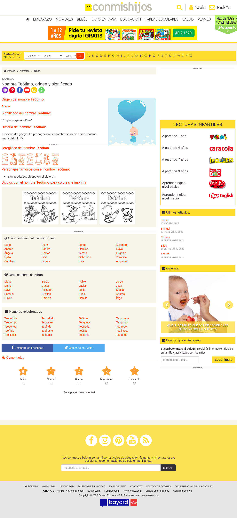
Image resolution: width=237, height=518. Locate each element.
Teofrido (9, 330)
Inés (81, 261)
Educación (130, 19)
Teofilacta (122, 330)
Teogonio (121, 322)
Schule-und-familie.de (157, 490)
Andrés (8, 248)
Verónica (121, 257)
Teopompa (122, 318)
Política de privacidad (91, 486)
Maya (119, 248)
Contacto (136, 486)
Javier (82, 285)
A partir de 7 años (175, 159)
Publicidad (67, 486)
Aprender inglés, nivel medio (174, 196)
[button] (166, 305)
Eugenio (121, 253)
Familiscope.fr (112, 490)
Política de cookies (158, 486)
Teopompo (10, 322)
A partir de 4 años (175, 148)
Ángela (8, 253)
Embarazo (42, 19)
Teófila (83, 330)
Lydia (7, 257)
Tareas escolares (161, 19)
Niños (37, 71)
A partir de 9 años (175, 171)
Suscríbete (223, 359)
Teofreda (84, 326)
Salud (188, 19)
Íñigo (119, 298)
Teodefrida (10, 318)
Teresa (83, 253)
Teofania (47, 334)
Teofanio (84, 334)
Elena (45, 244)
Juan (119, 285)
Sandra (46, 248)
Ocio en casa (103, 19)
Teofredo (121, 326)
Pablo (82, 281)
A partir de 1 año (174, 136)
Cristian (46, 293)
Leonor (46, 261)
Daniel (8, 285)
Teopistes (47, 322)
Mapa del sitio (117, 486)
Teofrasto (47, 330)
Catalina (9, 261)
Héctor (46, 253)
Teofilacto (10, 334)
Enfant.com (94, 490)
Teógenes (10, 326)
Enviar (168, 467)
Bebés (82, 19)
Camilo (83, 298)
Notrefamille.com (75, 490)
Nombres (64, 19)
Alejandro (122, 244)
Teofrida (46, 326)
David (8, 289)
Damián (83, 248)
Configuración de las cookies (194, 486)
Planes (204, 19)
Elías (82, 293)
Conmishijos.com (182, 490)
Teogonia (84, 322)
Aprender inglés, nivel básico (174, 185)
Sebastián (85, 257)
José (82, 289)
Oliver (8, 298)
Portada (9, 71)
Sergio (45, 281)
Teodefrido (48, 318)
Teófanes (121, 334)
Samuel (9, 293)
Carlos (45, 285)
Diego (8, 244)
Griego (6, 106)
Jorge (82, 244)
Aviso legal (49, 486)
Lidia (44, 257)
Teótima (83, 318)
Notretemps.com (132, 490)
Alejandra (122, 261)
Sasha (120, 289)
